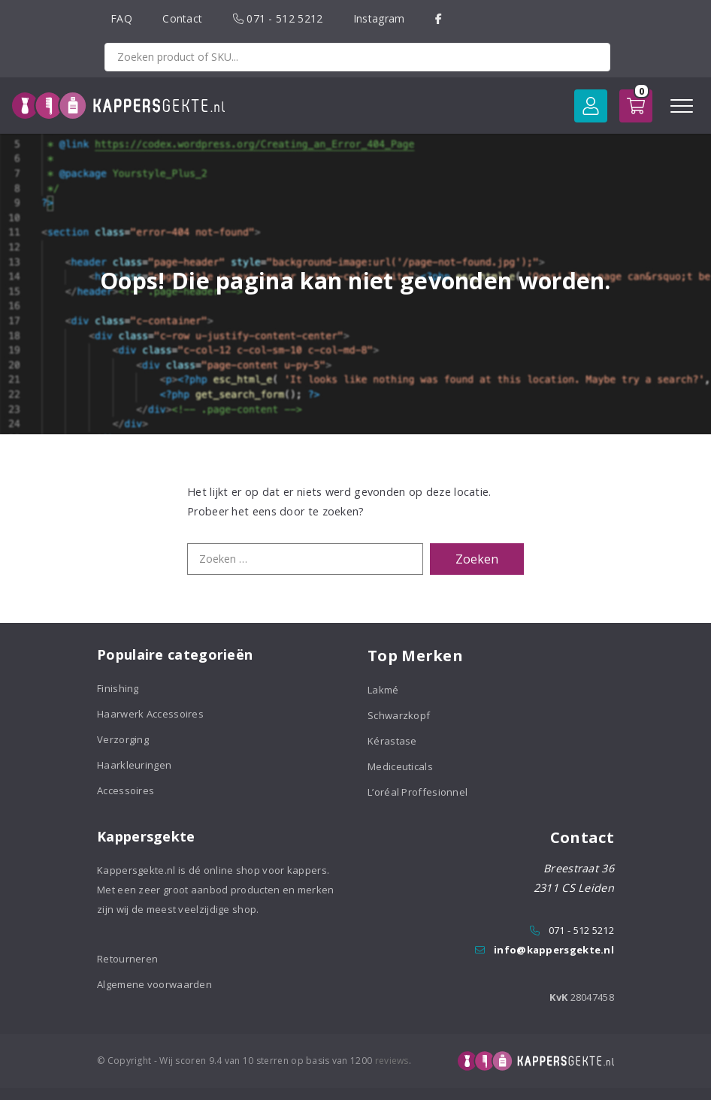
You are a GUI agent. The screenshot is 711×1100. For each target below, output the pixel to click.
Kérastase (392, 741)
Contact (182, 18)
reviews (392, 1060)
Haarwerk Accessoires (150, 714)
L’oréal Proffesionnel (417, 792)
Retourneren (127, 959)
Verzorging (123, 739)
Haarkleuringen (134, 765)
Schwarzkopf (399, 715)
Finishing (118, 688)
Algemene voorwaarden (154, 984)
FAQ (121, 18)
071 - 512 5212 (278, 18)
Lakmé (383, 690)
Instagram (379, 18)
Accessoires (125, 790)
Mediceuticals (400, 766)
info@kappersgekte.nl (554, 949)
